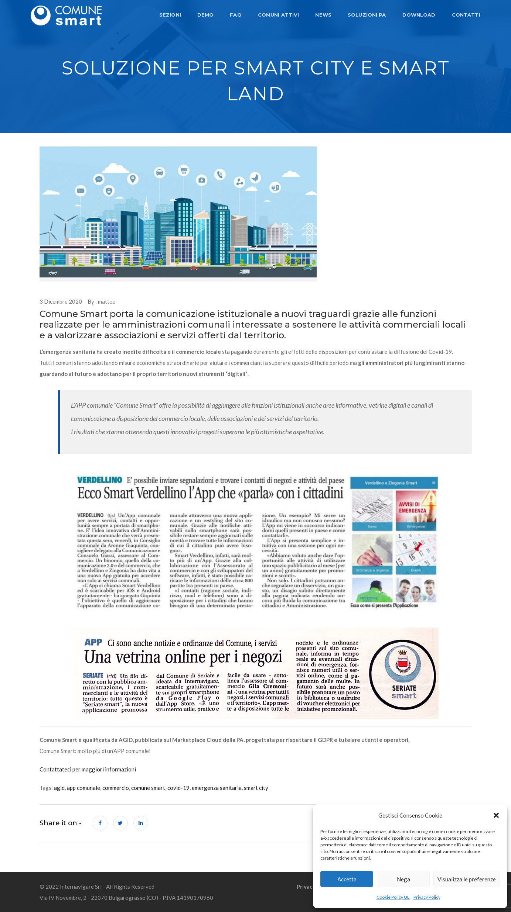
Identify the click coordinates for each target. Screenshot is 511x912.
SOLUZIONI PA (366, 15)
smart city (256, 787)
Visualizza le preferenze (466, 879)
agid (59, 787)
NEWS (323, 15)
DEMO (205, 15)
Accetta (347, 879)
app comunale (83, 787)
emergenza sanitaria (217, 787)
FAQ (235, 15)
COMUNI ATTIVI (278, 15)
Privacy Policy (426, 897)
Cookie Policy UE (393, 897)
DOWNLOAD (418, 15)
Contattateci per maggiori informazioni (88, 769)
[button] (496, 815)
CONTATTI (465, 15)
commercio (115, 787)
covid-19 (178, 787)
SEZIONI (169, 15)
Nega (403, 879)
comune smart (148, 787)
